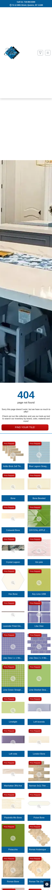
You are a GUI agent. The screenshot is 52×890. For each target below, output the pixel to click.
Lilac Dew (39, 626)
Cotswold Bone (13, 530)
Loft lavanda (39, 722)
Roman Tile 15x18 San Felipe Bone (39, 881)
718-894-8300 (29, 2)
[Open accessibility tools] (47, 884)
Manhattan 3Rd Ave (13, 786)
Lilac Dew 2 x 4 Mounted (39, 658)
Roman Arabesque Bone (39, 849)
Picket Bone (39, 818)
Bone (13, 498)
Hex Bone (12, 594)
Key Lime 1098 (39, 594)
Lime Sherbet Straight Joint (39, 690)
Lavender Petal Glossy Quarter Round (13, 626)
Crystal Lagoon (13, 562)
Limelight (13, 722)
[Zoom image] (13, 455)
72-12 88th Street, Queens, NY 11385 (27, 5)
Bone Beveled (39, 498)
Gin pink (39, 562)
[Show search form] (40, 53)
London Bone (39, 754)
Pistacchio (13, 849)
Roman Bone (13, 881)
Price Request (9, 443)
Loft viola (13, 754)
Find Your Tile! (25, 427)
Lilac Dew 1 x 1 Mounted (13, 658)
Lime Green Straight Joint (13, 690)
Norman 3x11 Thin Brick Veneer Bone (39, 786)
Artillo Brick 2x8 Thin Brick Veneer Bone (13, 466)
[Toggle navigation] (47, 53)
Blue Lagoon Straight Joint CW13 (39, 466)
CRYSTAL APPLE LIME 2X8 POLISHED (39, 530)
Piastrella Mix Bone (13, 818)
